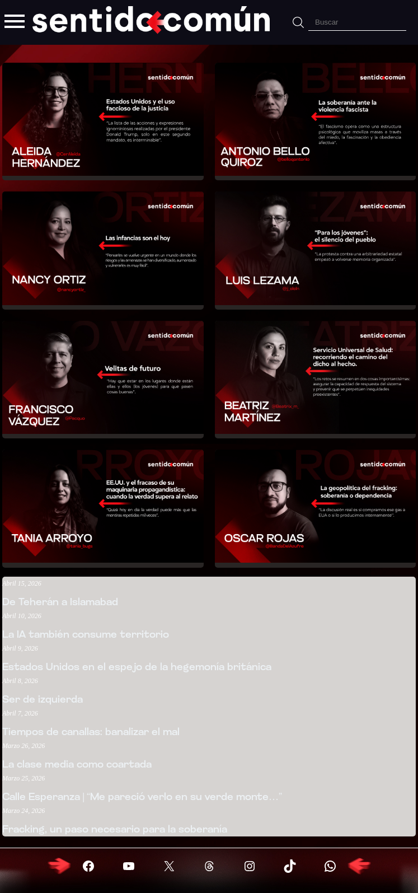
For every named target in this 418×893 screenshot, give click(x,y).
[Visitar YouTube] (129, 866)
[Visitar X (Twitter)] (169, 866)
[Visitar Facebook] (88, 866)
